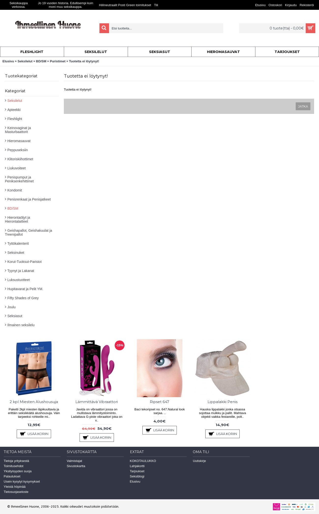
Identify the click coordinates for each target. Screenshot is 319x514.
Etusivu (8, 61)
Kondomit (14, 190)
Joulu (11, 307)
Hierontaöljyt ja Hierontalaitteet (17, 219)
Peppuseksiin (17, 150)
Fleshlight (14, 119)
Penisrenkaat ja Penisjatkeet (29, 199)
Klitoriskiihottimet (20, 159)
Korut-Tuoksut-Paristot (24, 262)
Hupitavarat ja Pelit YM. (25, 289)
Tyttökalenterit (18, 243)
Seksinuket (15, 253)
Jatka (303, 106)
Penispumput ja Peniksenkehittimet (19, 179)
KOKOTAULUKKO (143, 461)
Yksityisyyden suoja (17, 471)
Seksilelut (24, 61)
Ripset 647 (159, 401)
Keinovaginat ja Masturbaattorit (18, 130)
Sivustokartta (76, 466)
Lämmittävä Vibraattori (96, 401)
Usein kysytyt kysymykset (22, 481)
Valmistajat (74, 461)
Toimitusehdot (13, 466)
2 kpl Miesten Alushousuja (34, 401)
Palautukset (12, 476)
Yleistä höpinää (15, 486)
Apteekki (14, 110)
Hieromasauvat (18, 141)
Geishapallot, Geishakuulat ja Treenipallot (28, 232)
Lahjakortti (137, 466)
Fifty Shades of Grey (23, 298)
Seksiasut (14, 316)
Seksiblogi (137, 476)
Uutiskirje (199, 461)
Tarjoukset (137, 471)
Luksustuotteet (18, 280)
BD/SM (41, 61)
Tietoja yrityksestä (16, 461)
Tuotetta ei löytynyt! (84, 61)
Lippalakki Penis (222, 401)
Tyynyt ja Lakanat (20, 271)
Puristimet (58, 61)
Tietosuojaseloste (16, 492)
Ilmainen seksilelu (21, 325)
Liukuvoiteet (16, 168)
